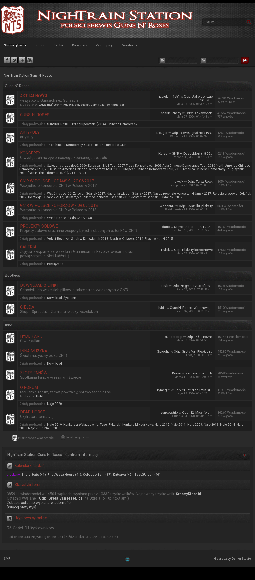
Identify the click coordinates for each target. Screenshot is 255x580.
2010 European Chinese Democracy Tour (143, 169)
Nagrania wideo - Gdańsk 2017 (129, 193)
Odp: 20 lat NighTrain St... (193, 390)
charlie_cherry (171, 113)
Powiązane (55, 264)
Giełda (27, 307)
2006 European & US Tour (98, 165)
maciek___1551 (168, 96)
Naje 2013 (211, 424)
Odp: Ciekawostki (199, 113)
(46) (147, 474)
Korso (163, 153)
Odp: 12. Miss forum (197, 412)
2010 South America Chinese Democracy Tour (78, 169)
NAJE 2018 (52, 428)
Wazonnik (167, 206)
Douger (162, 133)
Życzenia (70, 298)
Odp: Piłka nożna (200, 337)
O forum (29, 387)
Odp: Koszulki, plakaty (196, 206)
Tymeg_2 (163, 390)
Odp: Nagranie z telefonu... (193, 286)
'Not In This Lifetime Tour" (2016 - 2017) (57, 173)
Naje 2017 (35, 428)
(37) (97, 474)
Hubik (165, 250)
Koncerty (30, 153)
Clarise (105, 104)
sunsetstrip (173, 337)
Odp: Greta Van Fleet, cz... (193, 351)
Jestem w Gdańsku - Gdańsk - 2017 (157, 197)
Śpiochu (163, 351)
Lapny (95, 104)
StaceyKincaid (188, 494)
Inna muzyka (33, 351)
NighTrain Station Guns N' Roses (12, 20)
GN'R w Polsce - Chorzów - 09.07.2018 (59, 205)
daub (166, 227)
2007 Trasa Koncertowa (135, 165)
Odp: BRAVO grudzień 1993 (192, 133)
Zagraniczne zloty (199, 373)
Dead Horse (32, 412)
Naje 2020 (54, 404)
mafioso (53, 104)
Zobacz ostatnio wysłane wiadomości (39, 503)
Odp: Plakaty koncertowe (193, 250)
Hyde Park (31, 336)
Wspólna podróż (59, 193)
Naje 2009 (194, 424)
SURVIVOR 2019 (59, 124)
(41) (33, 474)
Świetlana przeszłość (62, 165)
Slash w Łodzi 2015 (159, 239)
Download (54, 298)
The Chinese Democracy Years (69, 145)
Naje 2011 (178, 424)
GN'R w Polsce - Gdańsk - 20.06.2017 (57, 181)
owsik (178, 181)
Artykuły (30, 132)
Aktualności (33, 95)
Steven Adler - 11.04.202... (193, 227)
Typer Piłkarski (110, 424)
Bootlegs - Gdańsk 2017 (45, 197)
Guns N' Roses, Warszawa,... (191, 308)
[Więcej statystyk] (21, 507)
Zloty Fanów (33, 372)
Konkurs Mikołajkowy (137, 424)
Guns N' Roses (34, 114)
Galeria (28, 246)
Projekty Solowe (39, 226)
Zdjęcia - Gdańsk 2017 (89, 193)
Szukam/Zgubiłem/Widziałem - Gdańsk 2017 (97, 197)
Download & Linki (39, 285)
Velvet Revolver (58, 239)
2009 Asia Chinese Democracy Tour (180, 165)
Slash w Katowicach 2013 (89, 239)
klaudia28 (117, 104)
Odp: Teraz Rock (200, 181)
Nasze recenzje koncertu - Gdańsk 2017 (182, 193)
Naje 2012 (162, 424)
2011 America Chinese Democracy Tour (203, 169)
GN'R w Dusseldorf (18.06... (192, 153)
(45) (123, 474)
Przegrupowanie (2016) (89, 124)
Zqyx (42, 104)
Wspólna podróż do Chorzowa (69, 218)
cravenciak (82, 104)
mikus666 (66, 104)
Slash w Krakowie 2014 (126, 239)
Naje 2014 (227, 424)
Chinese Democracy (122, 124)
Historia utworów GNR (110, 145)
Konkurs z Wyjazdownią (80, 424)
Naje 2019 (54, 424)
